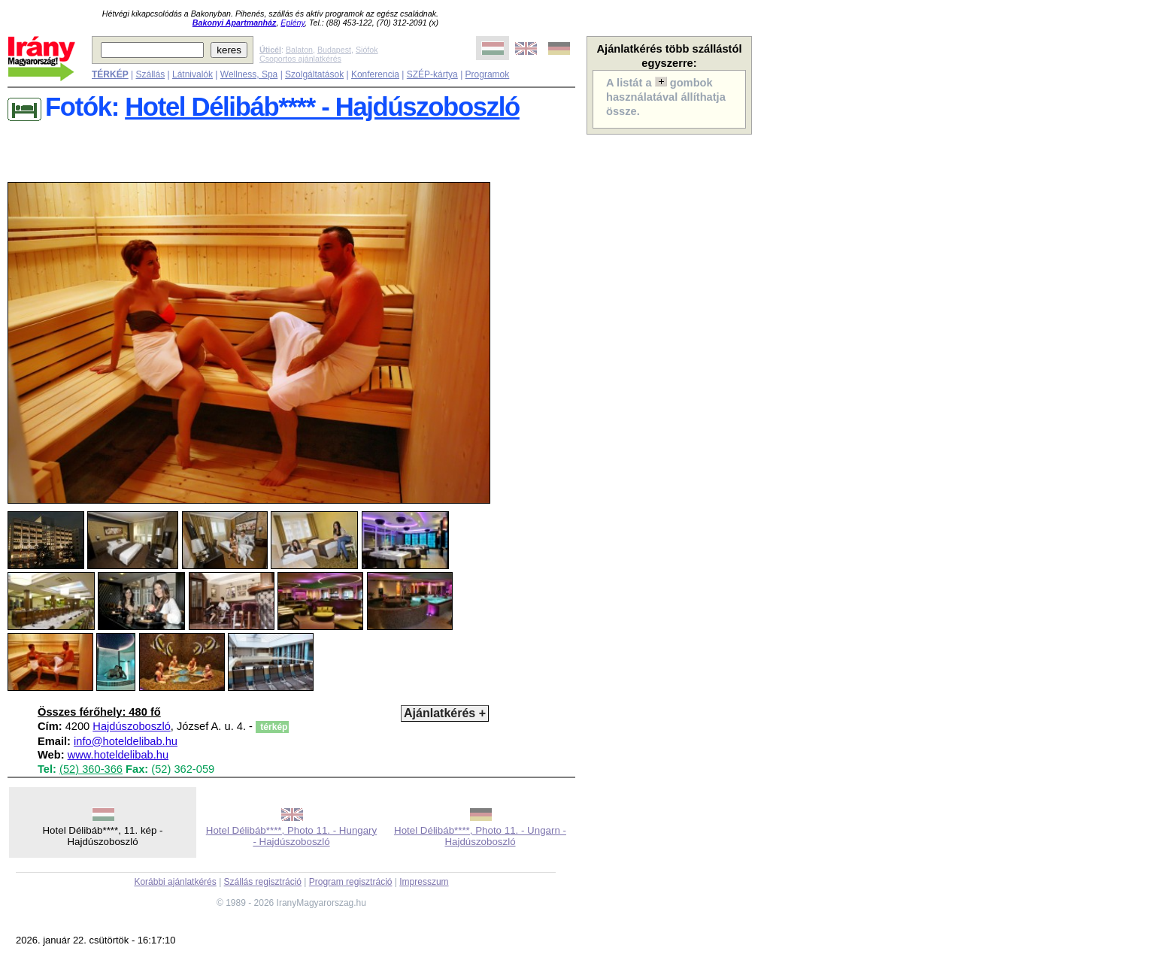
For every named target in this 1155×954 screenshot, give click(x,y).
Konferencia (375, 74)
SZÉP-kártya (432, 74)
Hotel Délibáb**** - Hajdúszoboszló (322, 106)
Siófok (367, 49)
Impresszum (423, 882)
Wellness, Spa (248, 74)
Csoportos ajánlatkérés (300, 58)
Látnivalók (192, 74)
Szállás (150, 74)
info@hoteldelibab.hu (125, 741)
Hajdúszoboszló (131, 726)
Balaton (299, 49)
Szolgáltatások (314, 74)
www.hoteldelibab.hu (118, 755)
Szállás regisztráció (263, 882)
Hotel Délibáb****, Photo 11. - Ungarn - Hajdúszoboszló (480, 836)
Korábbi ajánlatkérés (175, 882)
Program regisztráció (351, 882)
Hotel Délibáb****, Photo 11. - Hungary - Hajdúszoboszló (291, 836)
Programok (487, 74)
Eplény (292, 22)
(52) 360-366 (91, 769)
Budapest (334, 49)
